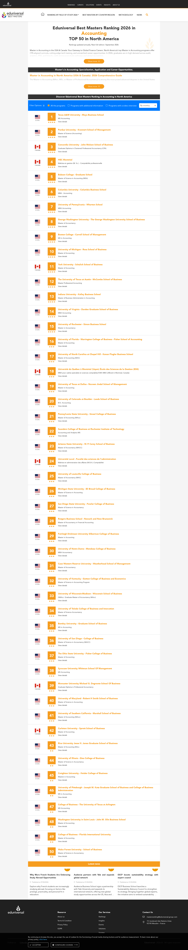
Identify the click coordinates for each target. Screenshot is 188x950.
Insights (102, 921)
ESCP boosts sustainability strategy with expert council (138, 876)
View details (62, 121)
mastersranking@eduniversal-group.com (162, 917)
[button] (78, 15)
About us (61, 917)
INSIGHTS (107, 5)
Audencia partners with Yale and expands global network (94, 876)
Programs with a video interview (123, 105)
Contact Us (148, 912)
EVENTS (99, 5)
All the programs (58, 105)
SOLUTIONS (90, 5)
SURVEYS (80, 5)
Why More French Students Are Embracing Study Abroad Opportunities (50, 876)
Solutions (102, 929)
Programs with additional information (87, 105)
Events (101, 925)
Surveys (102, 932)
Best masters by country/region (98, 15)
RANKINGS (71, 5)
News (139, 15)
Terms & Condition (65, 921)
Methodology (126, 15)
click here (43, 939)
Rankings (102, 917)
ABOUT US (116, 5)
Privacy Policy (63, 925)
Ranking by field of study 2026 (62, 15)
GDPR (60, 929)
